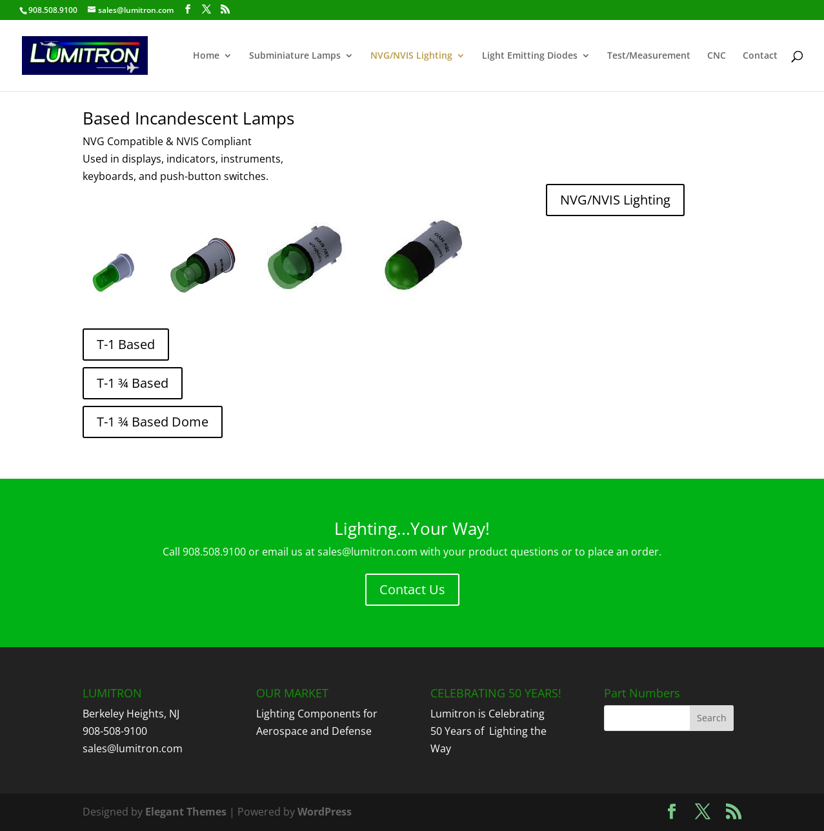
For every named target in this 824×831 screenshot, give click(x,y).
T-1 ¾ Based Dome (152, 421)
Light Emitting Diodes (530, 56)
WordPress (324, 812)
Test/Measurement (648, 56)
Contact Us (412, 589)
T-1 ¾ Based (132, 383)
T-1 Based (126, 344)
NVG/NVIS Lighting (411, 56)
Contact (760, 56)
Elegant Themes (185, 812)
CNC (716, 56)
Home (206, 56)
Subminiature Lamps (295, 56)
